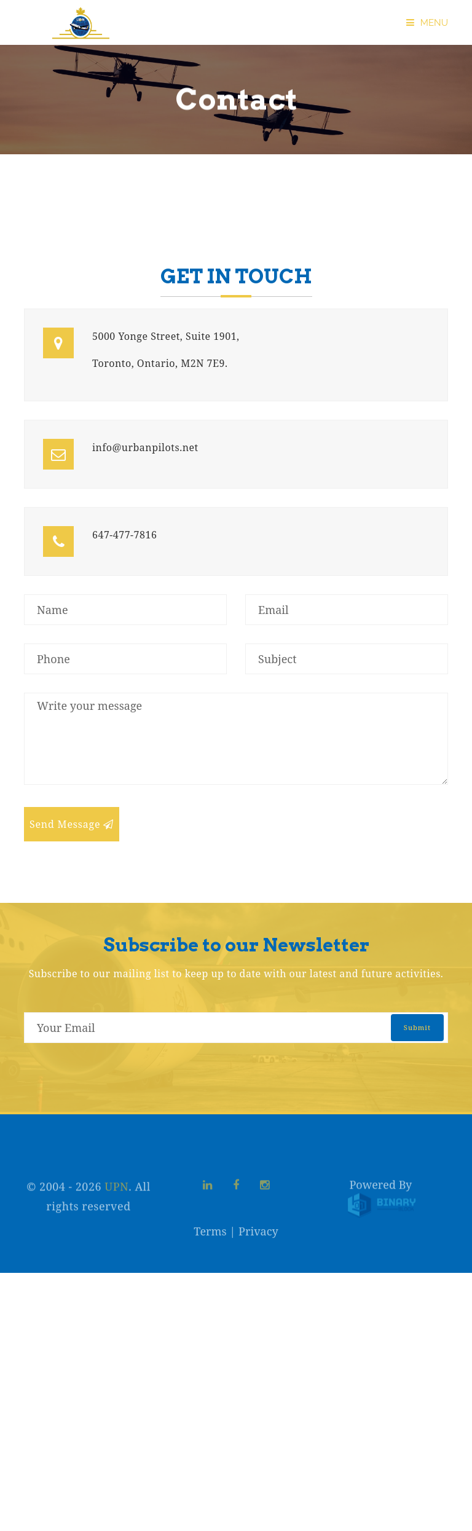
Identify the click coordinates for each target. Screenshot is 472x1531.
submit (417, 1027)
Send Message (72, 824)
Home (29, 198)
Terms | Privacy (236, 1238)
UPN (116, 1200)
